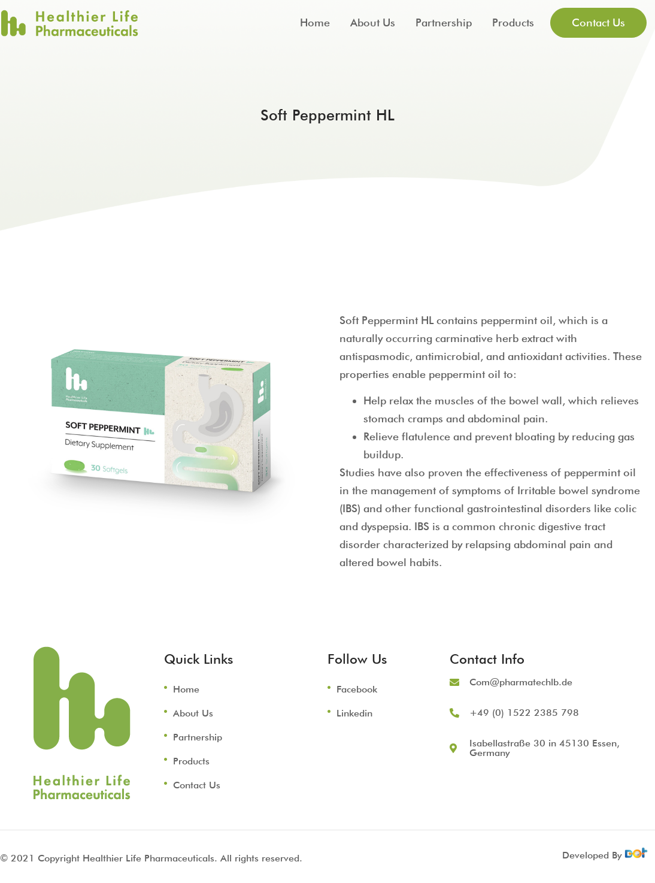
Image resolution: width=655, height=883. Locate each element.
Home (315, 22)
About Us (372, 22)
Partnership (444, 22)
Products (513, 22)
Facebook (356, 689)
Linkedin (354, 713)
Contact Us (196, 785)
